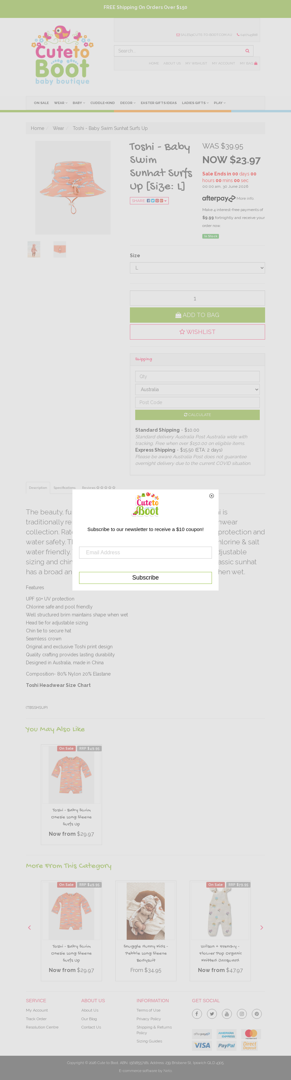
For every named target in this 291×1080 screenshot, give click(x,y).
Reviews (98, 487)
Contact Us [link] (91, 1027)
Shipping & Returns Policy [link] (154, 1030)
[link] (197, 1013)
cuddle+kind (102, 103)
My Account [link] (37, 1010)
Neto (167, 1071)
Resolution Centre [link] (42, 1027)
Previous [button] (29, 927)
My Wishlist (196, 63)
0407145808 (247, 35)
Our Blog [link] (89, 1019)
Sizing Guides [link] (149, 1041)
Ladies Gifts (195, 103)
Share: (149, 200)
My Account (223, 63)
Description (38, 487)
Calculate (197, 414)
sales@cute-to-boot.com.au (204, 35)
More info (227, 198)
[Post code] (197, 402)
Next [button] (262, 927)
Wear (60, 103)
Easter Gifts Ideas (159, 103)
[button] (197, 332)
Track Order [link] (36, 1019)
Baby (79, 103)
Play (220, 103)
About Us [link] (89, 1010)
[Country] (197, 389)
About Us (172, 63)
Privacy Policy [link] (149, 1019)
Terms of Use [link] (148, 1010)
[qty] (197, 298)
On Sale (41, 103)
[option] (71, 796)
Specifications (64, 487)
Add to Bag (197, 314)
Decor (128, 103)
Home (154, 63)
